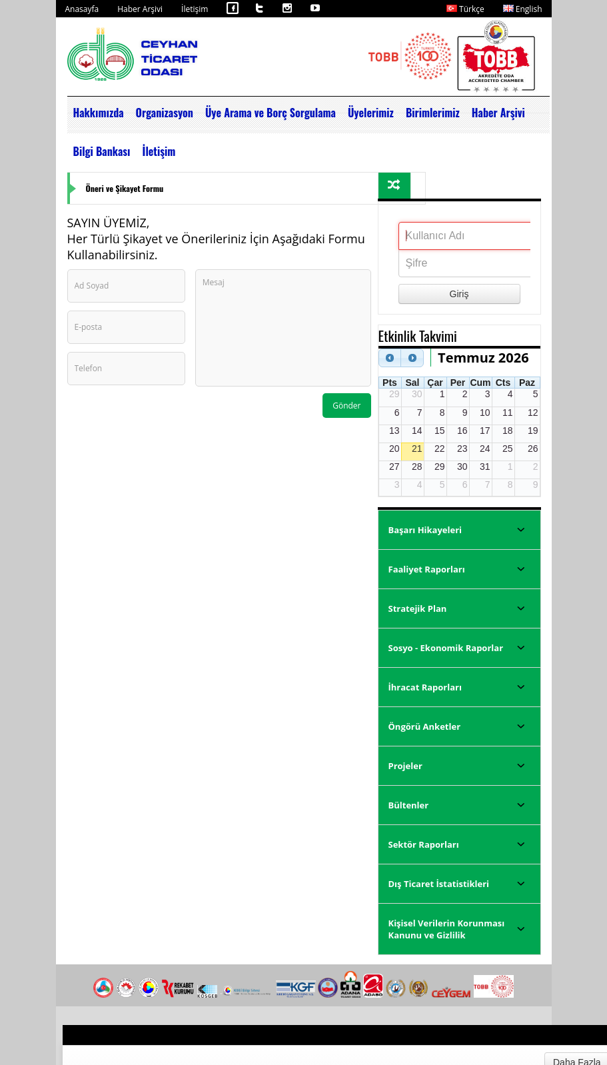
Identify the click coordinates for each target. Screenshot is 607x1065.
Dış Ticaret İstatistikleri (439, 884)
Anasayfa (82, 9)
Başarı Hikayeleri (425, 530)
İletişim (194, 9)
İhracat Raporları (425, 687)
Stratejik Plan (417, 608)
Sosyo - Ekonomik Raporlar (446, 648)
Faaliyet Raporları (426, 569)
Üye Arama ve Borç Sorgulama (270, 113)
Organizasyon (164, 113)
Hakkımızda (98, 113)
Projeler (405, 766)
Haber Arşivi (140, 9)
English (522, 9)
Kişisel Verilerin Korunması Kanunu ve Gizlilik (446, 929)
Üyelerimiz (371, 113)
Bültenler (408, 805)
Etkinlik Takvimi (417, 335)
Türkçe (465, 9)
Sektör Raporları (423, 844)
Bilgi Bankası (102, 151)
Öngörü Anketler (424, 726)
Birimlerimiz (433, 113)
